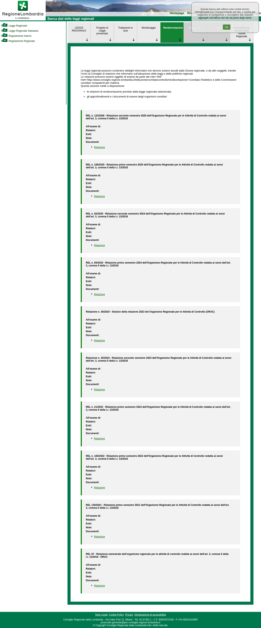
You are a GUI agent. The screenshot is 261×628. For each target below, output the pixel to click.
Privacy (129, 614)
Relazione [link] (99, 147)
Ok (226, 27)
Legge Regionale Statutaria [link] (19, 30)
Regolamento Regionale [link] (18, 41)
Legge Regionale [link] (14, 25)
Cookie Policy (116, 614)
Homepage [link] (177, 13)
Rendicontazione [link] (173, 27)
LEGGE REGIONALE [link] (79, 29)
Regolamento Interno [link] (16, 36)
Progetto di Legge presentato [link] (102, 30)
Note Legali (101, 614)
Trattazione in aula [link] (125, 29)
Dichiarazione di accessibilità (150, 614)
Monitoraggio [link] (149, 27)
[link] (23, 19)
